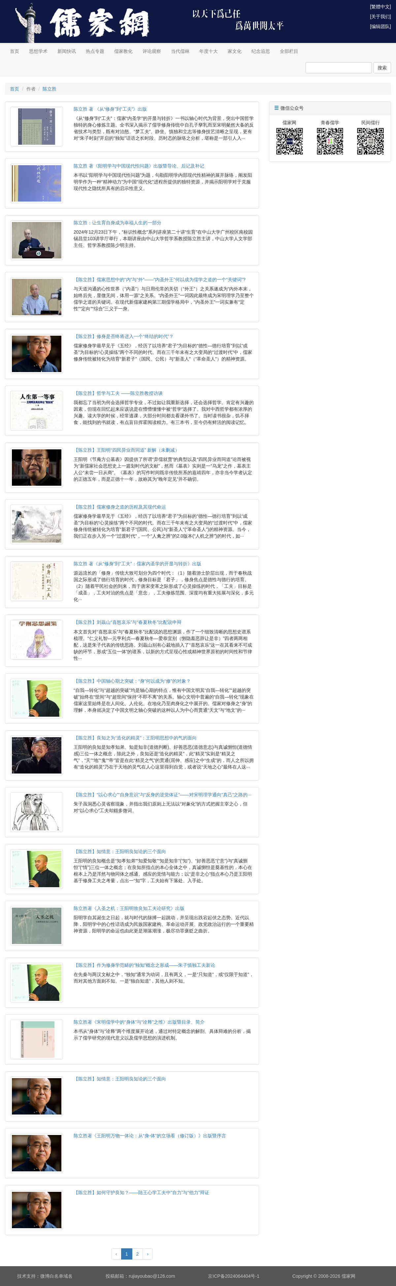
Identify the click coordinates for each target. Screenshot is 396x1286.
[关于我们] (380, 16)
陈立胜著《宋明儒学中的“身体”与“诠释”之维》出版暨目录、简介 (139, 1022)
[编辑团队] (380, 26)
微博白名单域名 (56, 1276)
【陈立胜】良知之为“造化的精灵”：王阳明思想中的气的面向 (135, 737)
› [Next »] (147, 1254)
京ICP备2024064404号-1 (233, 1276)
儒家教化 (123, 51)
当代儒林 (180, 51)
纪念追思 (260, 51)
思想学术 (38, 51)
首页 (14, 51)
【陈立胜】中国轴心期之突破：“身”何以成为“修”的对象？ (132, 681)
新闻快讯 (66, 51)
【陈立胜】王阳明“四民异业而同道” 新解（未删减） (127, 450)
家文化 (235, 51)
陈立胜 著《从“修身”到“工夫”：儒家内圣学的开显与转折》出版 (137, 563)
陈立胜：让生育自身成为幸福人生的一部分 (117, 222)
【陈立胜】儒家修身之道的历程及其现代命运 (120, 507)
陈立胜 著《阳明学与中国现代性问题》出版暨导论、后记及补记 (139, 166)
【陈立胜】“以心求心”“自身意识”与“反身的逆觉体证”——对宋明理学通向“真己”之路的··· (162, 794)
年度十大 (208, 51)
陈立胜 (49, 89)
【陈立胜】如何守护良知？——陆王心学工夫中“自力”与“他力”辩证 (141, 1192)
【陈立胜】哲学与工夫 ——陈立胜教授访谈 (118, 393)
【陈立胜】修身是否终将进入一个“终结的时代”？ (124, 336)
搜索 (382, 67)
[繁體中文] (380, 6)
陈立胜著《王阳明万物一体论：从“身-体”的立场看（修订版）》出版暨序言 (150, 1135)
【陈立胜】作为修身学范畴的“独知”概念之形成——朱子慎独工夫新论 (144, 965)
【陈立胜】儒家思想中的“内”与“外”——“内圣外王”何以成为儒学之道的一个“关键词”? (160, 279)
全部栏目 (289, 51)
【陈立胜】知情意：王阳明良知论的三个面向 (120, 851)
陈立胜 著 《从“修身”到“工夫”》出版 (110, 109)
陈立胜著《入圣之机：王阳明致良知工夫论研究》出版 (129, 908)
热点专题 (95, 51)
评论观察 (152, 51)
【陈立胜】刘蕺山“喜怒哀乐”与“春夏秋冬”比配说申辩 (128, 622)
